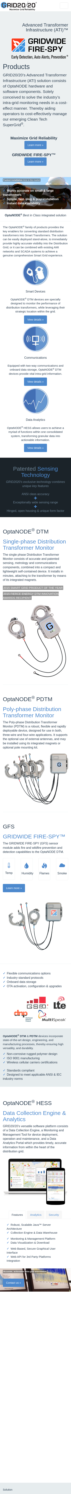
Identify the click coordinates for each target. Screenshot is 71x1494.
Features (17, 1214)
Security (54, 1214)
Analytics (35, 1214)
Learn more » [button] (35, 145)
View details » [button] (35, 319)
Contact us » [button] (13, 1282)
